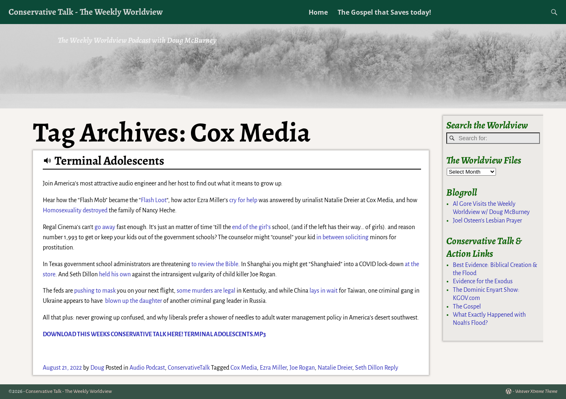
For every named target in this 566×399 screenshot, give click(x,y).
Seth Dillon (369, 367)
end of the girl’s (251, 227)
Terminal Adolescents (109, 160)
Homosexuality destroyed (75, 210)
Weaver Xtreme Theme (536, 391)
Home (318, 12)
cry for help (243, 200)
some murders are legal (206, 290)
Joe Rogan (302, 367)
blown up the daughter (133, 301)
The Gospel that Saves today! (384, 12)
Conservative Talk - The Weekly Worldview (86, 12)
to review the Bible (214, 264)
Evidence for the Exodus (483, 281)
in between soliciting (342, 237)
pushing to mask (95, 290)
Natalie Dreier (335, 367)
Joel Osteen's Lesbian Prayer (487, 220)
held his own (115, 274)
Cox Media (243, 367)
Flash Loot (154, 200)
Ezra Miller (273, 367)
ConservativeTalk (189, 367)
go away (104, 227)
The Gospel (467, 306)
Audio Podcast (147, 367)
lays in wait (323, 290)
